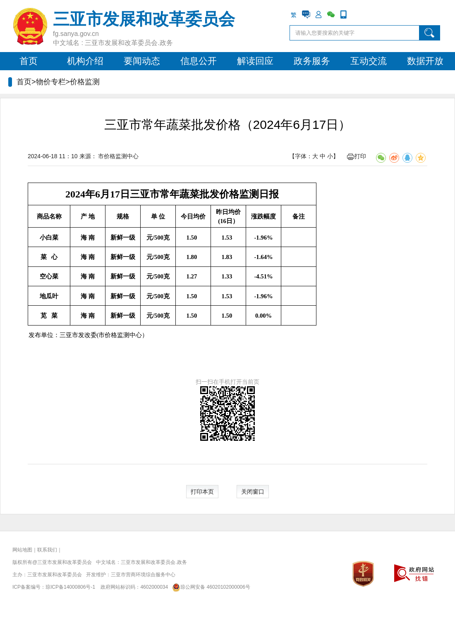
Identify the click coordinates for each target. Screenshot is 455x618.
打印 (356, 156)
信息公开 (198, 61)
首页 (28, 61)
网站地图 (22, 550)
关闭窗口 (252, 491)
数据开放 (425, 61)
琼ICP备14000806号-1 (70, 587)
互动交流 (368, 61)
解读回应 (255, 61)
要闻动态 (142, 61)
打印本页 (202, 491)
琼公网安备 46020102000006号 (210, 587)
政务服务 (312, 61)
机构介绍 (85, 61)
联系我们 (47, 550)
